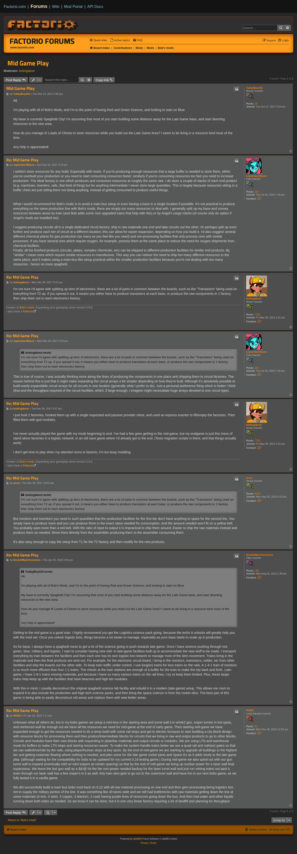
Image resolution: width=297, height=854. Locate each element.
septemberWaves (256, 176)
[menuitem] (120, 40)
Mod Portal (73, 6)
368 (257, 570)
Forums (39, 6)
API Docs (95, 6)
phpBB (136, 839)
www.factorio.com (22, 47)
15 (256, 103)
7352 (257, 314)
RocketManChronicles (259, 554)
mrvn (249, 477)
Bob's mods (26, 307)
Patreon (28, 311)
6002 (257, 493)
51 (256, 726)
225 (257, 191)
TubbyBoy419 (254, 87)
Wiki (55, 6)
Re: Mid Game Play (22, 160)
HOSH (250, 710)
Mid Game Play (28, 63)
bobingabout (27, 71)
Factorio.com (15, 6)
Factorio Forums (42, 41)
